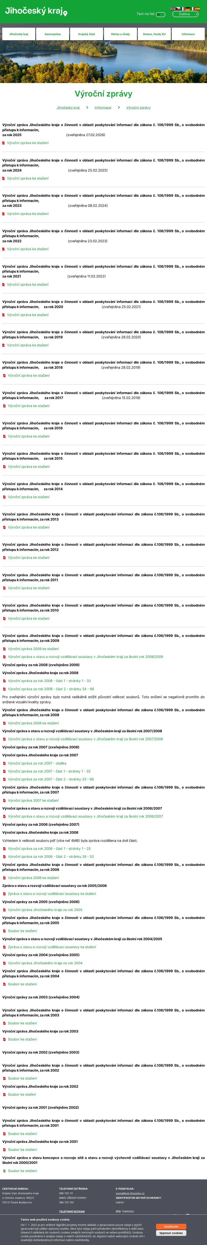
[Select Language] (185, 14)
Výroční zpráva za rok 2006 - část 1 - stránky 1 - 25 (49, 849)
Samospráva (53, 34)
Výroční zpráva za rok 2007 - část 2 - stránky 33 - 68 (51, 779)
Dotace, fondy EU (154, 34)
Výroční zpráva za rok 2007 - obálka (37, 763)
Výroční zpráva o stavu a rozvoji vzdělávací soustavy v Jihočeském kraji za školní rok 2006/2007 (85, 816)
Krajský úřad (86, 34)
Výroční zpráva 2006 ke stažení (33, 878)
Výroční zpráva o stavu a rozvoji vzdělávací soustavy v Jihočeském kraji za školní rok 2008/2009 (85, 657)
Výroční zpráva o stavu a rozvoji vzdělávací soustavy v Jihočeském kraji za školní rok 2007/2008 (85, 739)
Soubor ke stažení (22, 931)
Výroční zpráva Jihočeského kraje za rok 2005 (45, 910)
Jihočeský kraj (18, 34)
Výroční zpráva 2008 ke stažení (33, 723)
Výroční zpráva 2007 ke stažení (33, 800)
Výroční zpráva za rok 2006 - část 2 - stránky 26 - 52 (51, 856)
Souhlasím (171, 1226)
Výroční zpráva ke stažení (27, 143)
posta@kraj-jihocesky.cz (130, 1193)
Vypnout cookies (171, 1233)
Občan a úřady (120, 34)
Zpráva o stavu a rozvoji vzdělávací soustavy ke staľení (52, 894)
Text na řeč (146, 14)
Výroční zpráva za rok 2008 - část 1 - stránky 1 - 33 (49, 681)
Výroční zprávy (138, 108)
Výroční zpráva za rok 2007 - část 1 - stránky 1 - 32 (49, 771)
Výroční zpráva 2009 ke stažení (33, 649)
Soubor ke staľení (22, 1094)
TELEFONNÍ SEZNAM (72, 1211)
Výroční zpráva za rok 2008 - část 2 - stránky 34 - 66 (51, 689)
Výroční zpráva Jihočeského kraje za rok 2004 (45, 963)
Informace (188, 34)
